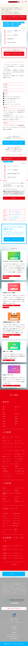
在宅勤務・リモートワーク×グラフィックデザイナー (13, 550)
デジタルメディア (6, 501)
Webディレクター (18, 461)
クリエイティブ (16, 518)
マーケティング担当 (19, 468)
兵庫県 (4, 421)
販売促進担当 (5, 471)
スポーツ (4, 531)
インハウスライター (7, 473)
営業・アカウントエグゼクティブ (8, 437)
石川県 (4, 423)
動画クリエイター (6, 456)
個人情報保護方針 (14, 638)
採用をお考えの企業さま (14, 608)
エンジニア (5, 523)
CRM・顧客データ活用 (19, 471)
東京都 (12, 219)
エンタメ (15, 531)
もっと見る (13, 564)
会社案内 (14, 626)
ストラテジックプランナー (8, 444)
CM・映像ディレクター (20, 454)
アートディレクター (7, 454)
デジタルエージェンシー (20, 488)
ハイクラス (15, 516)
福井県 (4, 426)
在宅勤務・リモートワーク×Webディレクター (13, 555)
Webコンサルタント (19, 456)
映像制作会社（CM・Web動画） (8, 493)
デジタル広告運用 (18, 459)
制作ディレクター (6, 440)
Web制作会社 (17, 493)
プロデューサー (18, 437)
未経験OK (15, 529)
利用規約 (14, 632)
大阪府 (4, 419)
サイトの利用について (14, 634)
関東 (15, 219)
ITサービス (5, 496)
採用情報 (14, 628)
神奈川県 (17, 414)
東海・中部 (17, 406)
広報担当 (17, 466)
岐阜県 (16, 416)
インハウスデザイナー (19, 473)
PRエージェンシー (7, 490)
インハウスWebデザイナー (8, 476)
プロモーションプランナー (20, 444)
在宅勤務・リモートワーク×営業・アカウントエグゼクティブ (13, 546)
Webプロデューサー (7, 461)
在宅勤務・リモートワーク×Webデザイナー (12, 553)
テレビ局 (17, 496)
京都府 (16, 419)
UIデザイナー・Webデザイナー (20, 451)
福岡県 (16, 421)
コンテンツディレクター (8, 463)
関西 (4, 409)
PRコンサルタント (19, 440)
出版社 (16, 499)
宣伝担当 (4, 468)
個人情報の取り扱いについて (14, 636)
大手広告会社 (5, 513)
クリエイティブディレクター (8, 447)
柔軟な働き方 (16, 525)
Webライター (17, 463)
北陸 (4, 411)
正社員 (4, 516)
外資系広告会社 (16, 513)
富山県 (16, 423)
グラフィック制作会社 (15, 213)
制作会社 (17, 490)
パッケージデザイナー (15, 210)
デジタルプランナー (7, 459)
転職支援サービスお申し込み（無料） (14, 644)
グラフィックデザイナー (8, 450)
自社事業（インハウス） (20, 501)
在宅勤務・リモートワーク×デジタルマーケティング (13, 558)
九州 (16, 409)
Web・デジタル (16, 520)
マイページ (8, 151)
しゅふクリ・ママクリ (7, 529)
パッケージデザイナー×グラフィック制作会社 (17, 216)
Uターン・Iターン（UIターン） (8, 526)
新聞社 (4, 499)
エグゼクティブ (6, 518)
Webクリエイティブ (7, 520)
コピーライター (18, 446)
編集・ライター (6, 466)
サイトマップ (14, 630)
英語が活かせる (16, 523)
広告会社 (4, 488)
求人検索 (22, 2)
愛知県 (4, 416)
